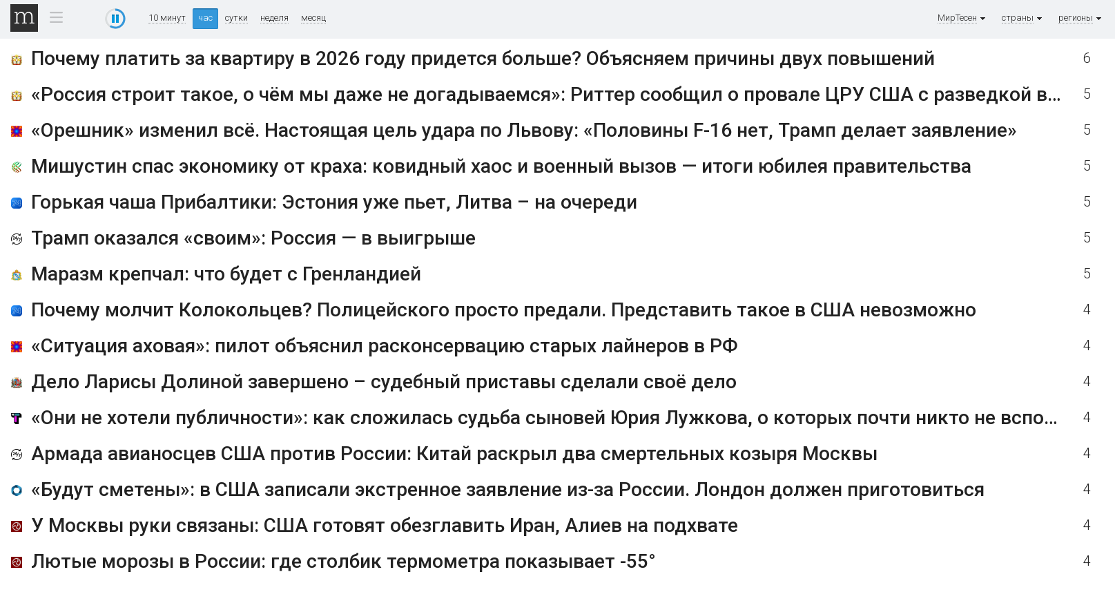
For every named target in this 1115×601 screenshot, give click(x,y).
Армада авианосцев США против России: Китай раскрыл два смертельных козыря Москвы (454, 453)
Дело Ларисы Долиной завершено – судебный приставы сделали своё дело (384, 381)
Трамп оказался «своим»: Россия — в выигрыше (253, 238)
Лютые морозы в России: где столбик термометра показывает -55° (343, 561)
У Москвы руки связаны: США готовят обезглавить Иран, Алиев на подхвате (384, 525)
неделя (274, 18)
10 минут (167, 18)
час (205, 17)
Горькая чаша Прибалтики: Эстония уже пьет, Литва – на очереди (334, 202)
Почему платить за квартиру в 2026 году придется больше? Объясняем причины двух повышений (483, 58)
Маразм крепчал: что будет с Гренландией (226, 274)
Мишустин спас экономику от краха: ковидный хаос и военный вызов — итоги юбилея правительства (501, 166)
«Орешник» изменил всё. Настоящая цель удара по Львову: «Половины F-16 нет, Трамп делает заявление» (524, 130)
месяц (313, 18)
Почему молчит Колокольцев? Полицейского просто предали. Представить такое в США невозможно (503, 309)
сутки (236, 18)
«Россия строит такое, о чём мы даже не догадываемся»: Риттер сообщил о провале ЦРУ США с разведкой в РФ (555, 94)
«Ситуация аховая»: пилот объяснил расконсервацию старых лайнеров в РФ (384, 345)
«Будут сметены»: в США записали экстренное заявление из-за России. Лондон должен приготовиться (508, 489)
